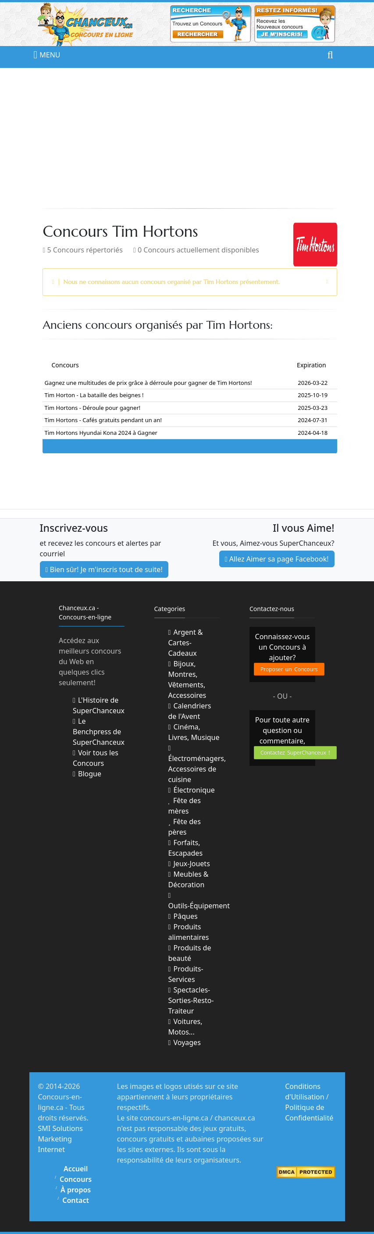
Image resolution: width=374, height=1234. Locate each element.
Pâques (183, 916)
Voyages (184, 1042)
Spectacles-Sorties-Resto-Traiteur (191, 1000)
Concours (76, 1179)
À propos (76, 1190)
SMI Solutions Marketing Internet (60, 1139)
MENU (42, 55)
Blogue (87, 774)
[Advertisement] (187, 138)
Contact (75, 1200)
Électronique (191, 790)
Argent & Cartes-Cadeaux (185, 642)
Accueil (76, 1169)
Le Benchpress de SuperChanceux (99, 731)
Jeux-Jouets (189, 863)
